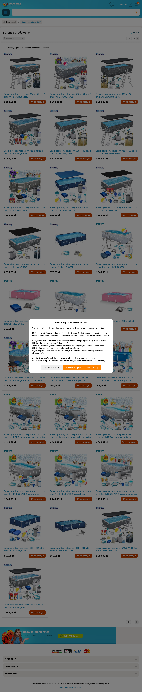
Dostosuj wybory (52, 367)
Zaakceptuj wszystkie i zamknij (82, 367)
